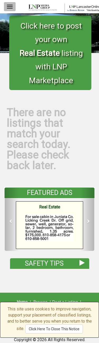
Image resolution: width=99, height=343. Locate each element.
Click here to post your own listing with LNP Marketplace (51, 53)
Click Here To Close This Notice (54, 329)
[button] (11, 219)
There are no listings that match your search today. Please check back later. (38, 139)
